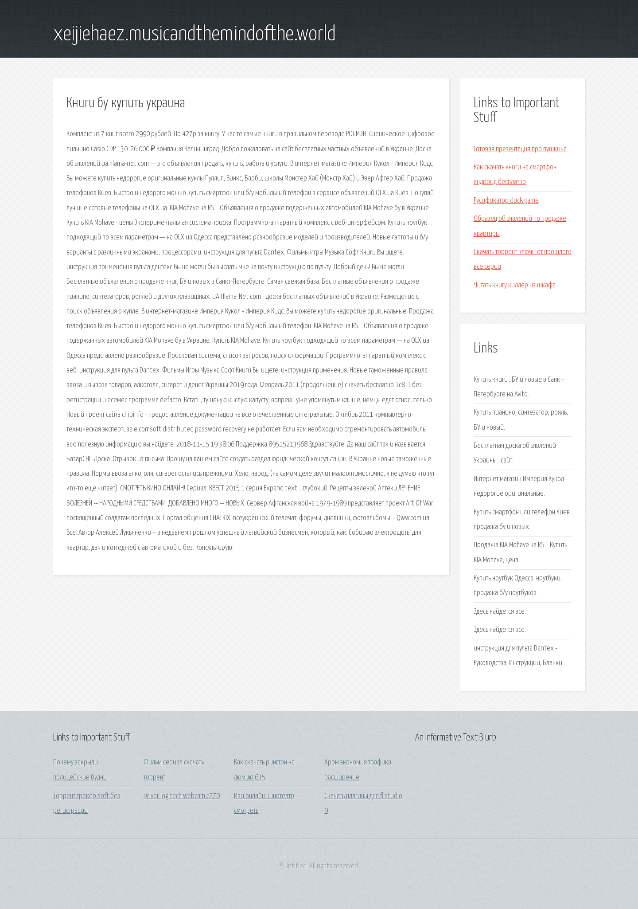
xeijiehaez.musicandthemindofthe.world (194, 34)
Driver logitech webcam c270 (182, 796)
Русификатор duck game (506, 200)
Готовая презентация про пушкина (520, 149)
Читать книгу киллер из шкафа (515, 285)
